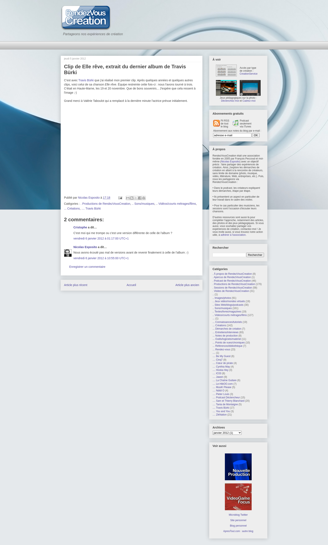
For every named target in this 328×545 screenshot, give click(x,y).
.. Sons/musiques (143, 203)
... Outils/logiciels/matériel (227, 339)
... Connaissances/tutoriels (227, 322)
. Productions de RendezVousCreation (105, 203)
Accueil (131, 285)
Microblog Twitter (238, 514)
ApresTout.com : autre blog (238, 531)
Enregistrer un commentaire (87, 266)
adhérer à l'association (233, 234)
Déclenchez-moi (230, 100)
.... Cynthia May (221, 366)
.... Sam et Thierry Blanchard (229, 400)
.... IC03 (217, 373)
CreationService (249, 73)
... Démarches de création (227, 328)
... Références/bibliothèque (227, 345)
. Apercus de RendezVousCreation (232, 277)
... (214, 318)
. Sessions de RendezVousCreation (232, 287)
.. (213, 294)
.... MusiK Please (222, 387)
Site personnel (238, 520)
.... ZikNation (220, 414)
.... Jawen (218, 376)
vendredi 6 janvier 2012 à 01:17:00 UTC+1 (101, 238)
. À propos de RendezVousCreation (232, 273)
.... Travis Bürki (91, 208)
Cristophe (80, 227)
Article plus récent (75, 285)
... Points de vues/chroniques (229, 342)
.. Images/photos (222, 297)
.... (214, 352)
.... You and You (221, 411)
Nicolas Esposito (85, 247)
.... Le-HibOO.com (223, 383)
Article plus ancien (187, 285)
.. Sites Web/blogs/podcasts (228, 304)
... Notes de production (225, 335)
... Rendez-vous (221, 349)
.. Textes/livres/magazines (227, 311)
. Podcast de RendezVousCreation (232, 280)
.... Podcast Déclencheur (226, 397)
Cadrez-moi (248, 100)
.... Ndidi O (218, 390)
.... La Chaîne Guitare (225, 380)
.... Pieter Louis (221, 394)
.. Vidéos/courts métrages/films (176, 203)
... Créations (72, 208)
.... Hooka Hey (220, 370)
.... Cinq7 (218, 359)
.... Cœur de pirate (223, 363)
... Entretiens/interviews (225, 332)
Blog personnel (238, 525)
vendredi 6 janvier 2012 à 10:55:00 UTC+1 (101, 258)
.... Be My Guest (222, 356)
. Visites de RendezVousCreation (231, 291)
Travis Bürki (86, 80)
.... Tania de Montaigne (225, 404)
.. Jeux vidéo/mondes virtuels (229, 301)
